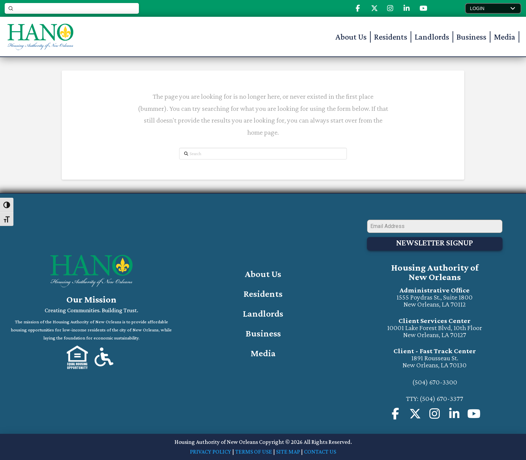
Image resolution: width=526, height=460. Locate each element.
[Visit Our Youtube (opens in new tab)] (423, 8)
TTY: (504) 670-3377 (434, 398)
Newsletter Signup (434, 243)
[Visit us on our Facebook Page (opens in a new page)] (395, 413)
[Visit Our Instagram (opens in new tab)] (390, 8)
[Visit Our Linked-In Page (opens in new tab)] (406, 8)
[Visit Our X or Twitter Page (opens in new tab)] (415, 413)
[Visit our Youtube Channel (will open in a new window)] (474, 413)
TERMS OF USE (253, 451)
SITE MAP (288, 451)
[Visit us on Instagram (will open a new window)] (434, 413)
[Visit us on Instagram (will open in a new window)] (454, 413)
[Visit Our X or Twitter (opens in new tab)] (374, 8)
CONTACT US (320, 451)
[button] (493, 8)
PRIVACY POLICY (210, 451)
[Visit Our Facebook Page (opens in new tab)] (358, 8)
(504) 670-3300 (434, 382)
